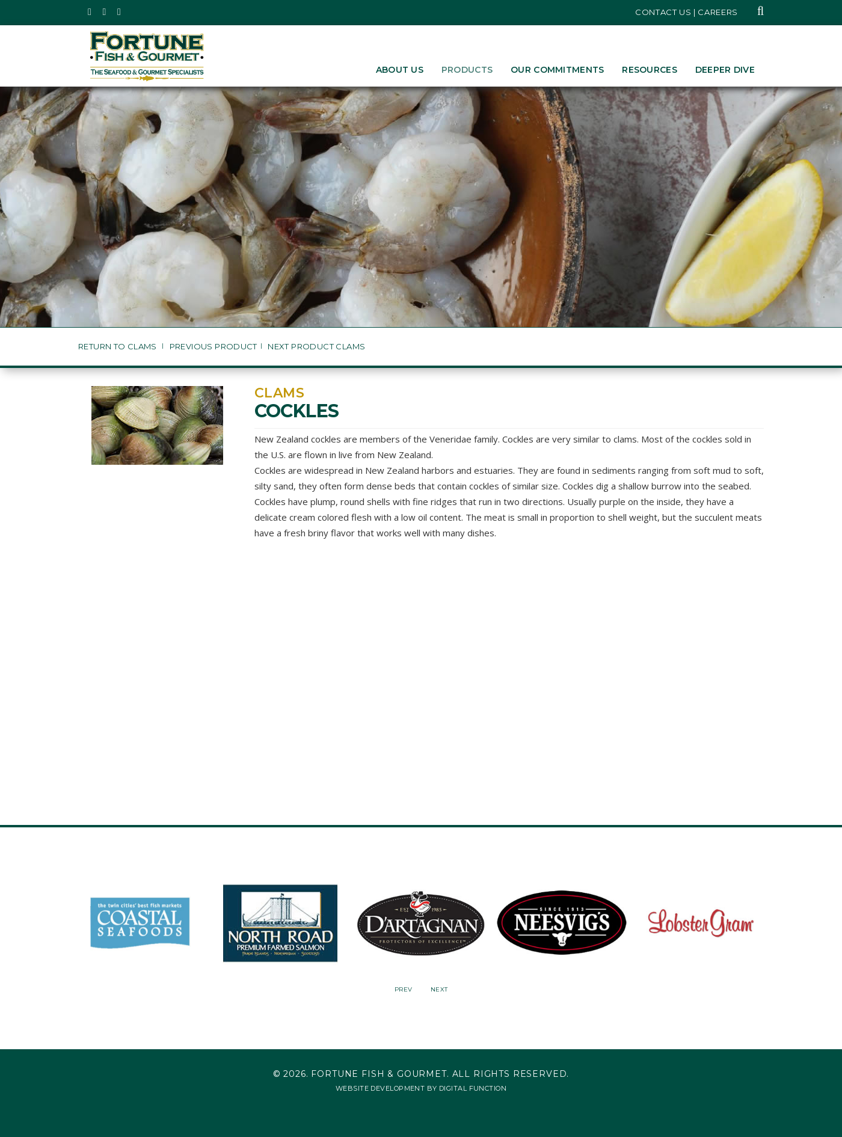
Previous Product (213, 347)
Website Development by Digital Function (421, 1088)
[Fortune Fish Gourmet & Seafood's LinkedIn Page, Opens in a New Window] (119, 12)
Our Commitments (557, 69)
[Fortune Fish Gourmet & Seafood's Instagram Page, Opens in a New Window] (105, 12)
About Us (399, 69)
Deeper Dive (725, 69)
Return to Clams (118, 347)
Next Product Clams (316, 347)
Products (467, 69)
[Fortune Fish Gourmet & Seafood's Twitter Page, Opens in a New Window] (90, 12)
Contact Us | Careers (686, 12)
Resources (649, 69)
